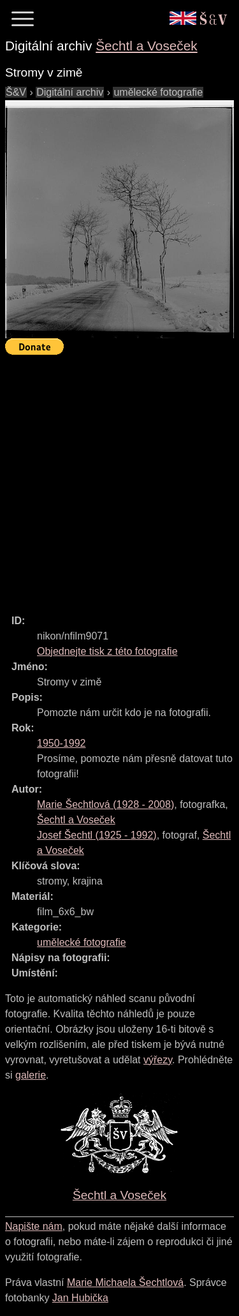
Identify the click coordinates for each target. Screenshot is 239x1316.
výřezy (157, 1059)
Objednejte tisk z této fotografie (107, 651)
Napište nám (33, 1226)
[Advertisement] (119, 479)
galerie (30, 1075)
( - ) (105, 804)
